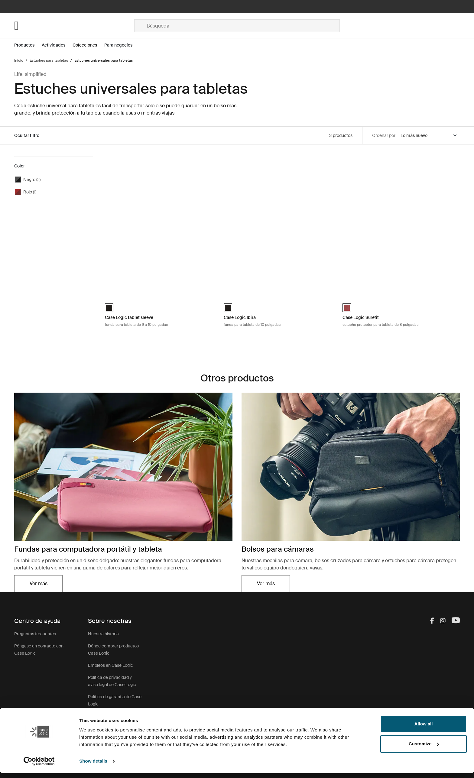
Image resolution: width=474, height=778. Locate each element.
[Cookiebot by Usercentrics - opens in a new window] (39, 766)
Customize (424, 748)
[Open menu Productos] (28, 45)
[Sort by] (429, 135)
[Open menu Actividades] (57, 45)
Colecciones (85, 45)
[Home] (74, 26)
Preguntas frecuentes (35, 634)
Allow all (423, 728)
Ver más (38, 583)
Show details (93, 766)
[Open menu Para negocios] (122, 45)
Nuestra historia (103, 634)
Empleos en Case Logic (110, 665)
